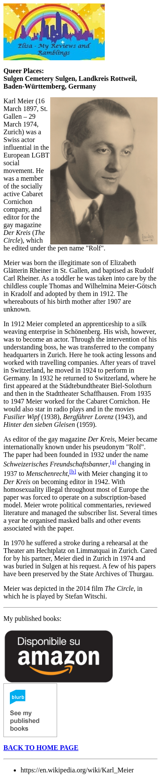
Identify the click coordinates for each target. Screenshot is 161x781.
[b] (73, 471)
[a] (113, 462)
